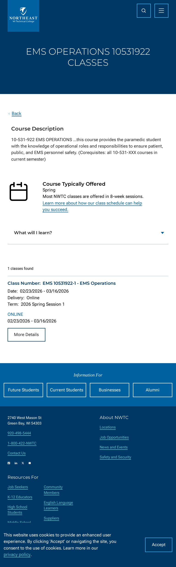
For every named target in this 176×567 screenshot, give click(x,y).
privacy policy (17, 554)
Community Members (53, 490)
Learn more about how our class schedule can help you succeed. (92, 206)
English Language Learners (58, 505)
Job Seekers (18, 487)
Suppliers (51, 518)
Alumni (153, 390)
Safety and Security (115, 457)
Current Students (66, 390)
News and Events (114, 447)
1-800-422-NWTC (22, 443)
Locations (108, 427)
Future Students (23, 390)
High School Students (17, 510)
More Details (26, 334)
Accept (158, 544)
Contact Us (17, 453)
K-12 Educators (20, 497)
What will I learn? (33, 232)
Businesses (110, 390)
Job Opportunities (114, 437)
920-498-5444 (19, 433)
